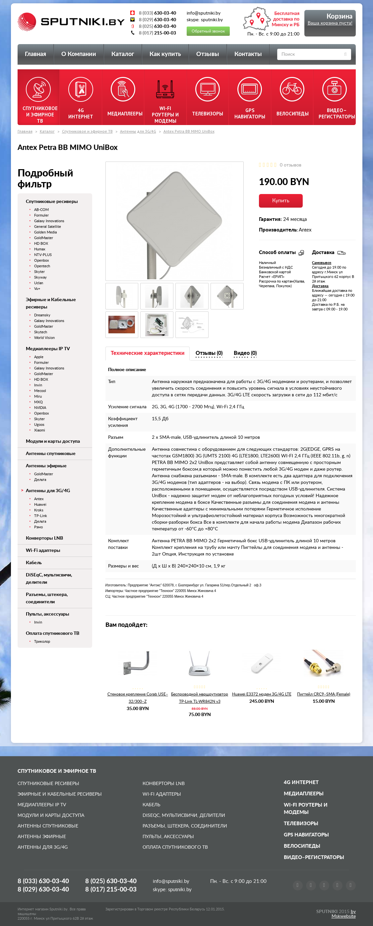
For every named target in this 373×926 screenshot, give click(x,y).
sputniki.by (179, 889)
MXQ (38, 402)
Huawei (40, 504)
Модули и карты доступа (53, 441)
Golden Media (45, 232)
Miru (38, 396)
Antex (38, 499)
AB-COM (41, 210)
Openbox (41, 260)
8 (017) (111, 890)
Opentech (42, 266)
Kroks (38, 510)
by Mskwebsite (344, 914)
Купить (280, 200)
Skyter (39, 272)
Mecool (40, 391)
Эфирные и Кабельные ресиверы (60, 794)
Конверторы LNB (44, 538)
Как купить (165, 54)
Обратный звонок (208, 31)
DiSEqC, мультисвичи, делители (184, 815)
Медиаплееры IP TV (48, 349)
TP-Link (40, 516)
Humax (39, 249)
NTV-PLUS (43, 255)
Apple (38, 357)
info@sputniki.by (171, 881)
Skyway (40, 277)
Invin (38, 385)
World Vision (44, 338)
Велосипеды (302, 846)
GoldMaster (43, 238)
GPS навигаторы (306, 834)
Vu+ (37, 289)
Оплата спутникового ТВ (52, 633)
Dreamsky (42, 315)
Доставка (320, 286)
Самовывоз (321, 263)
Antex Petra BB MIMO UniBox (189, 131)
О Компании (78, 54)
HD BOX (41, 243)
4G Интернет (301, 782)
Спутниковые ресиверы (52, 201)
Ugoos (39, 425)
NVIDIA (40, 408)
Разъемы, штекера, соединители (185, 826)
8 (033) (43, 881)
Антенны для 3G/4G (138, 131)
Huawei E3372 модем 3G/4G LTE (261, 694)
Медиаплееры (304, 793)
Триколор (42, 641)
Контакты (248, 54)
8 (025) (111, 881)
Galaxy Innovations (49, 221)
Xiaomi (39, 430)
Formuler (41, 215)
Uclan (38, 283)
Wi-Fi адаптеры (43, 550)
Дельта (40, 480)
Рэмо (38, 527)
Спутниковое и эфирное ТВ (87, 131)
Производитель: (278, 230)
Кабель (34, 563)
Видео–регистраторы (314, 857)
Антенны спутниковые (51, 453)
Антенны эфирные (46, 466)
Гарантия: (270, 219)
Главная (35, 54)
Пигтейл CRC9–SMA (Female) (323, 694)
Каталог (122, 54)
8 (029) (43, 890)
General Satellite (47, 227)
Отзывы (207, 54)
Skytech (40, 332)
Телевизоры (301, 823)
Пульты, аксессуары (47, 614)
